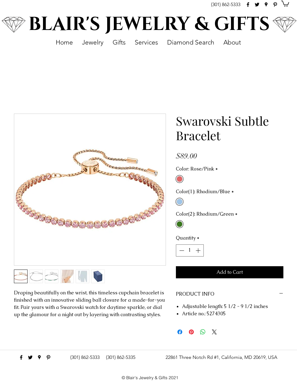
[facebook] (248, 5)
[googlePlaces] (266, 5)
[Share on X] (214, 332)
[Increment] (198, 250)
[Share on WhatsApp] (202, 332)
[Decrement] (181, 250)
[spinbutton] (189, 250)
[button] (285, 3)
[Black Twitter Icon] (257, 5)
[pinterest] (275, 5)
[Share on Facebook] (179, 332)
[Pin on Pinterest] (191, 332)
